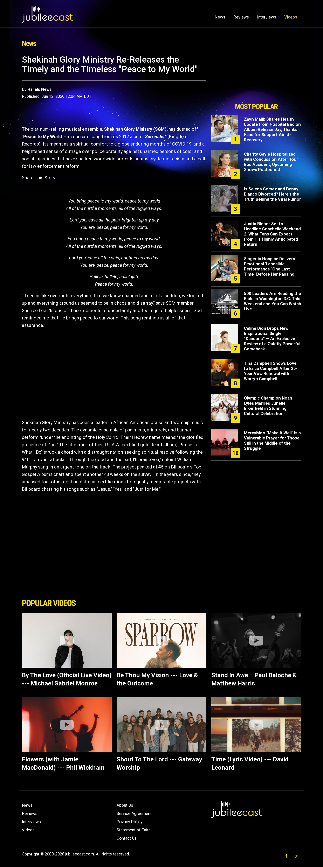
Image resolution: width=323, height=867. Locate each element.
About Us (125, 805)
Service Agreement (134, 813)
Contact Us (127, 838)
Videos (290, 17)
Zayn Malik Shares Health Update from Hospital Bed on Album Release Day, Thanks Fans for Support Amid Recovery (272, 129)
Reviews (241, 17)
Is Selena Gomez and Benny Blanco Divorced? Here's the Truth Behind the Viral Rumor (272, 194)
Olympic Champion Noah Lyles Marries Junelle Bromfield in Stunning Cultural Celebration (268, 406)
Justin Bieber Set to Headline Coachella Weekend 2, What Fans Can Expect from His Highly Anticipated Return (272, 234)
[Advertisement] (256, 77)
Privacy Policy (129, 821)
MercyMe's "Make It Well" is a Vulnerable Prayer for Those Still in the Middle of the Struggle (272, 440)
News (220, 17)
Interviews (266, 17)
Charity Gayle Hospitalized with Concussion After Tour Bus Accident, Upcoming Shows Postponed (271, 162)
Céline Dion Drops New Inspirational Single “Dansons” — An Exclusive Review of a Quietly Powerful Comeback (272, 338)
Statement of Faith (134, 829)
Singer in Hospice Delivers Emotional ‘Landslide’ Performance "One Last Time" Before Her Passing (269, 266)
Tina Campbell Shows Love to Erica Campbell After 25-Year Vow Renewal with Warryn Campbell (270, 371)
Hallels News (39, 89)
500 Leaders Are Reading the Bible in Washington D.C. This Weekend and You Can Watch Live (272, 301)
